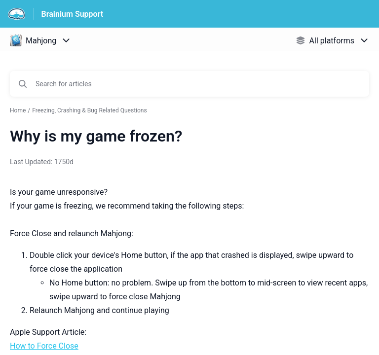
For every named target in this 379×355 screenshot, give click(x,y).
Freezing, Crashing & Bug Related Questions (89, 110)
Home (18, 110)
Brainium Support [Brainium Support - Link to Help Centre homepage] (72, 14)
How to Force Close (44, 346)
